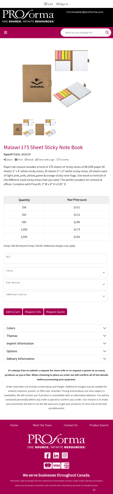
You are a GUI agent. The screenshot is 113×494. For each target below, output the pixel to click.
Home (14, 425)
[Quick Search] (82, 32)
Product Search (98, 425)
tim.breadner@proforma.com (84, 12)
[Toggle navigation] (5, 32)
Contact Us (71, 425)
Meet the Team (42, 425)
